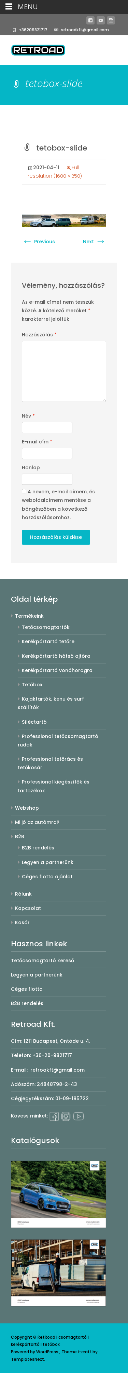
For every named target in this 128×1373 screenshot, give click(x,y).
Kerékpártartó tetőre (48, 641)
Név (28, 415)
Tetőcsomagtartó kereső (42, 960)
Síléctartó (34, 722)
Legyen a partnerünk (47, 862)
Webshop (27, 808)
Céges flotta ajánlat (47, 876)
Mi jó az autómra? (37, 822)
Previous (38, 241)
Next (94, 241)
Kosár (22, 922)
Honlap (31, 467)
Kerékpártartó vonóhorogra (57, 670)
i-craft (85, 1352)
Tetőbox (32, 684)
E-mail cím (37, 441)
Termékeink (29, 616)
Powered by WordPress (35, 1352)
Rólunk (23, 894)
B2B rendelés (38, 847)
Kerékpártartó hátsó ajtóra (56, 656)
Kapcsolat (28, 908)
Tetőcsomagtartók (46, 627)
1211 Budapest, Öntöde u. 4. (57, 1041)
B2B (19, 836)
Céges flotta (27, 989)
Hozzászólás (39, 334)
